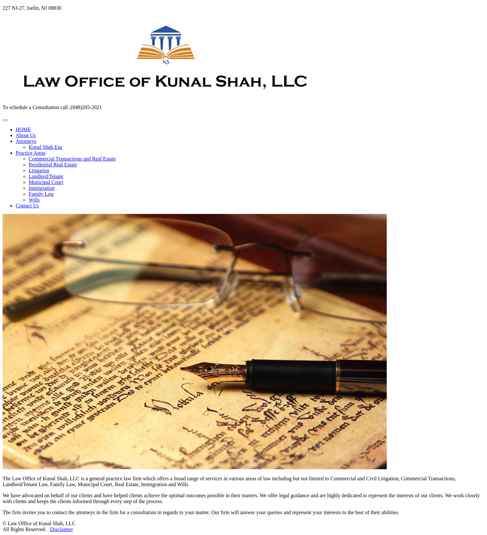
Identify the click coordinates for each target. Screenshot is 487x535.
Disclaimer (61, 529)
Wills (34, 200)
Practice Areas (31, 153)
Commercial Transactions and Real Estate (72, 159)
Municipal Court (46, 182)
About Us (26, 135)
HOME (23, 129)
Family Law (41, 194)
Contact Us (27, 205)
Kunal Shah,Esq (45, 147)
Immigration (42, 188)
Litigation (39, 170)
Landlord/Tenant (46, 176)
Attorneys (26, 141)
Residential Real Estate (53, 164)
